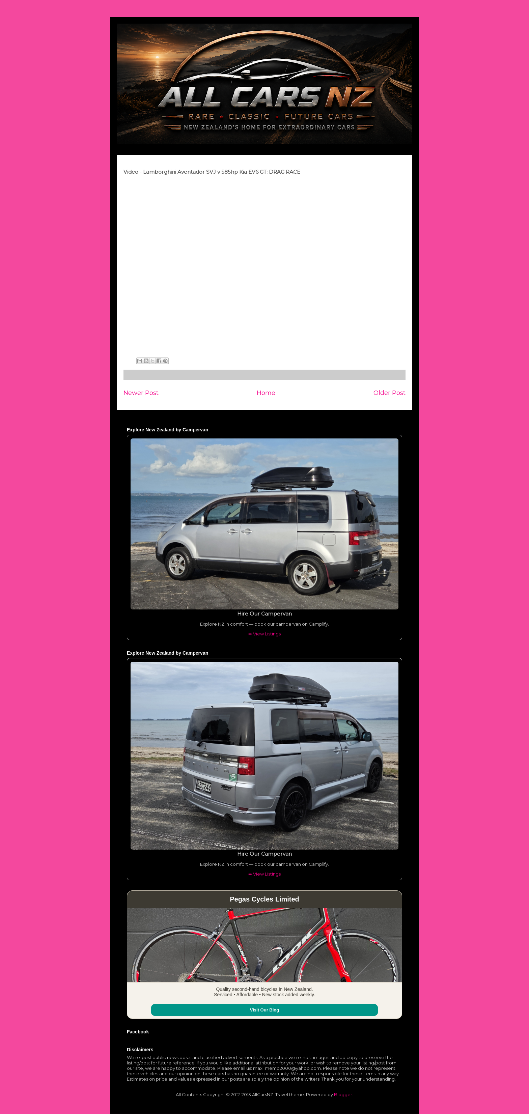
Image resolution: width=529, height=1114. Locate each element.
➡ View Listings (264, 633)
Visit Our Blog (264, 1009)
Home (266, 393)
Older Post (389, 393)
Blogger (343, 1094)
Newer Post (141, 393)
